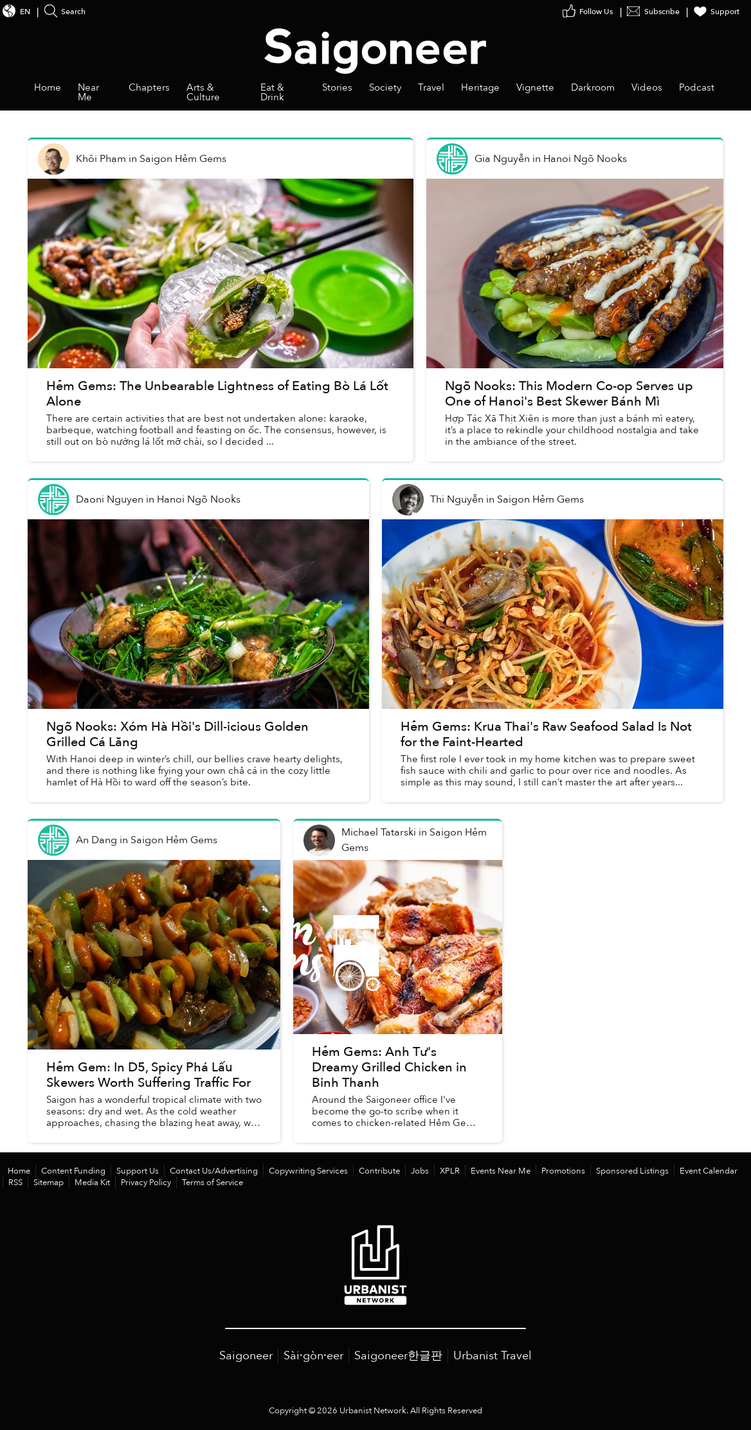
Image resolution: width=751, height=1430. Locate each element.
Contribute (379, 1171)
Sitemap (48, 1182)
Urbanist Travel (492, 1356)
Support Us (137, 1171)
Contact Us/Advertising (214, 1171)
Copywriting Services (308, 1171)
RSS (15, 1182)
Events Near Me (500, 1171)
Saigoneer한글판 (398, 1356)
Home (19, 1171)
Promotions (563, 1171)
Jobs (420, 1171)
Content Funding (73, 1171)
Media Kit (92, 1182)
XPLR (450, 1171)
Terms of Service (212, 1182)
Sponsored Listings (632, 1171)
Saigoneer (246, 1356)
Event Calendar (708, 1171)
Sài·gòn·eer (313, 1356)
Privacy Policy (146, 1182)
